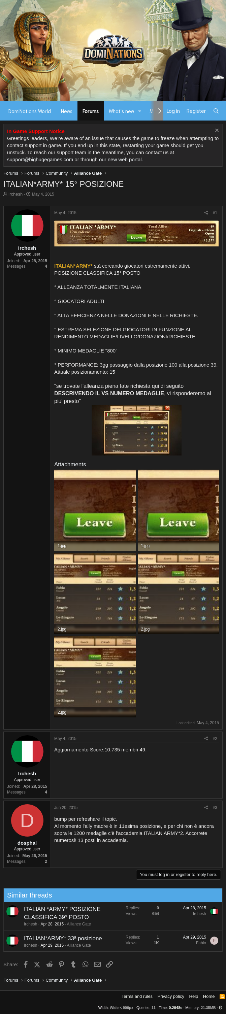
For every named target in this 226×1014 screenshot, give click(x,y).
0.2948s (175, 1008)
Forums (91, 110)
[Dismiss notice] (216, 131)
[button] (139, 111)
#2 (215, 738)
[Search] (216, 111)
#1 (215, 212)
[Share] (206, 213)
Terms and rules (137, 996)
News (66, 110)
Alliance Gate (71, 924)
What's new (121, 110)
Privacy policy (171, 996)
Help (193, 996)
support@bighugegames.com (40, 159)
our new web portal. (121, 159)
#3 (215, 807)
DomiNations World (29, 110)
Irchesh (15, 194)
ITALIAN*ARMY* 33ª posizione (55, 938)
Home (209, 996)
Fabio (193, 943)
